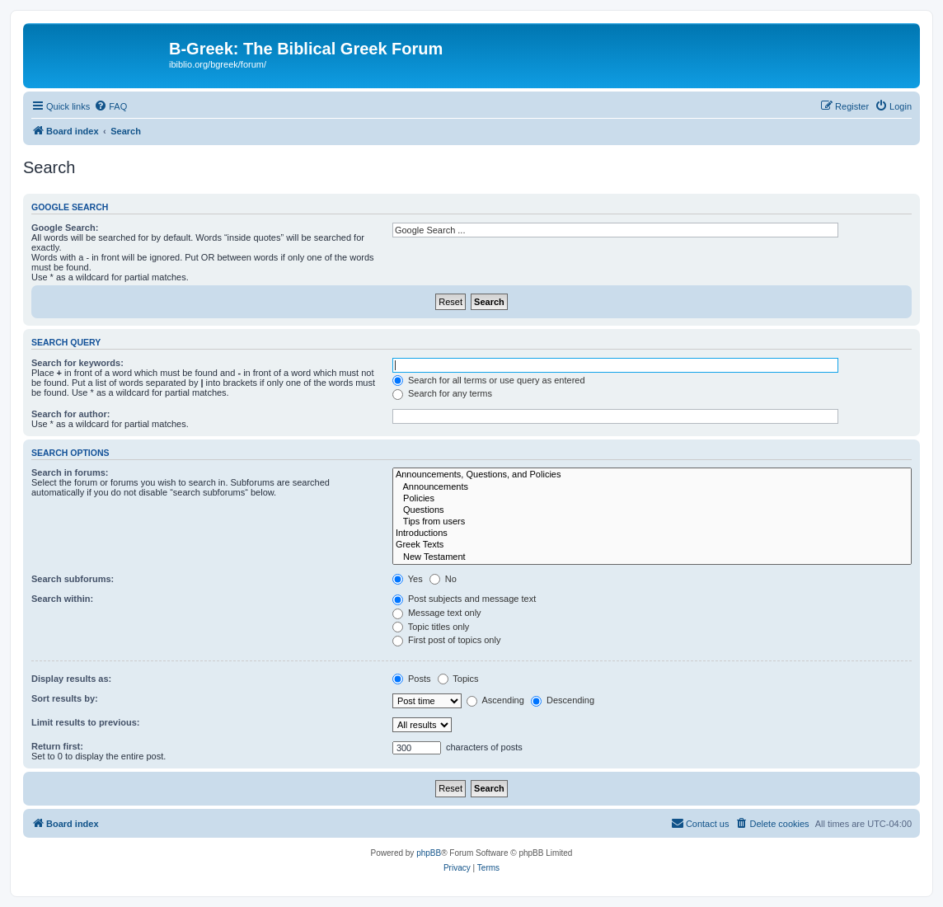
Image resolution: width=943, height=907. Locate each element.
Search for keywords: (77, 363)
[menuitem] (110, 106)
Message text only (436, 613)
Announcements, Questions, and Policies (652, 475)
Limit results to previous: (85, 722)
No (443, 579)
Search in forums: (70, 472)
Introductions (652, 533)
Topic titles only (430, 627)
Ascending (495, 700)
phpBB (428, 853)
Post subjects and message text (464, 599)
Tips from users (652, 522)
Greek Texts (652, 545)
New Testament (652, 557)
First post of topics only (446, 640)
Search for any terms (442, 393)
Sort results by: (64, 698)
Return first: (57, 746)
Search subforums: (72, 579)
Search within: (62, 599)
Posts (411, 679)
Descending (562, 700)
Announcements (652, 487)
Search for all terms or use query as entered (488, 380)
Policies (652, 499)
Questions (652, 510)
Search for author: (70, 414)
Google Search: (64, 228)
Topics (458, 679)
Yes (407, 579)
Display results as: (71, 679)
